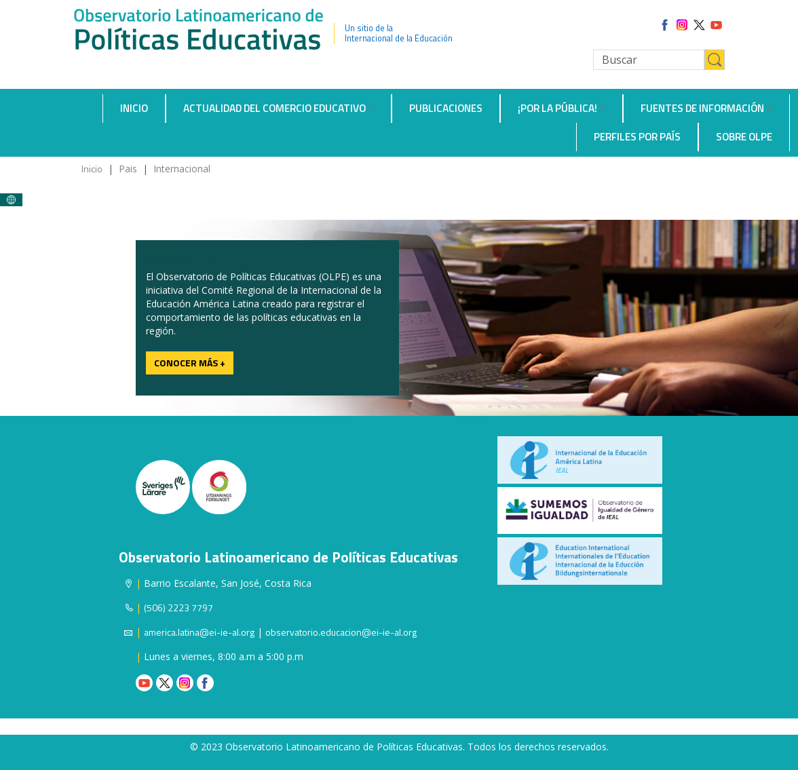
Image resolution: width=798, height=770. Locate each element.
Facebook (205, 682)
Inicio (134, 108)
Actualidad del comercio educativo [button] (274, 108)
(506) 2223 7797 (178, 607)
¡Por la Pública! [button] (557, 108)
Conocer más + (189, 362)
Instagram (184, 682)
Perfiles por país (637, 137)
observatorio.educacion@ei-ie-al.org (341, 632)
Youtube (144, 682)
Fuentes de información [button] (702, 108)
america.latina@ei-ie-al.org (199, 632)
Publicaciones (445, 108)
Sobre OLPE (744, 137)
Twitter (164, 682)
